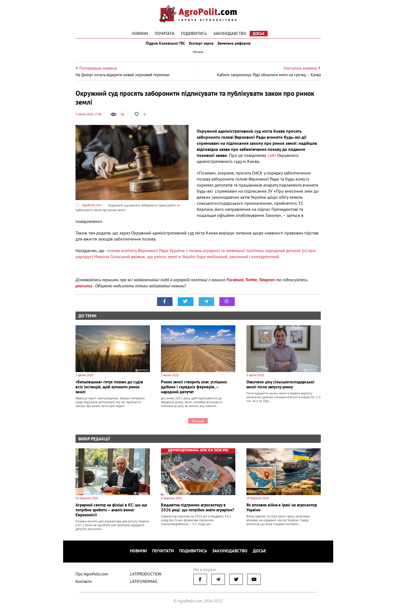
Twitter (251, 285)
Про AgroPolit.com (92, 576)
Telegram (267, 285)
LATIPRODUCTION (145, 576)
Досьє (259, 33)
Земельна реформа (238, 46)
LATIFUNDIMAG (143, 583)
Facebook (235, 285)
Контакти (83, 583)
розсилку (84, 291)
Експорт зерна (201, 46)
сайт (272, 161)
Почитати (164, 33)
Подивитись (194, 33)
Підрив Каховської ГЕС (161, 46)
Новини (140, 33)
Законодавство (229, 33)
